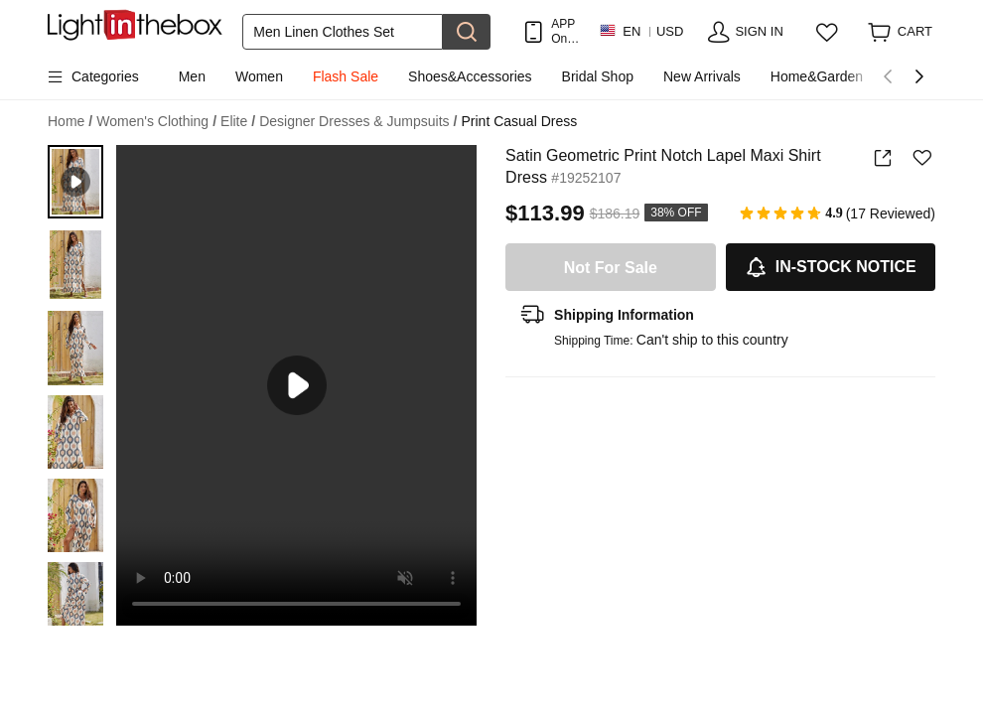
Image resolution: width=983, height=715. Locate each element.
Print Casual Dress (519, 121)
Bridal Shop (597, 76)
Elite (237, 121)
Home (70, 121)
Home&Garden (817, 76)
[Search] (342, 32)
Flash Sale (345, 76)
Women (259, 76)
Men (192, 76)
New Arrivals (702, 76)
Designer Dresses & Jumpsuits (358, 121)
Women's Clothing (156, 121)
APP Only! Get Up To (565, 31)
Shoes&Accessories (470, 76)
